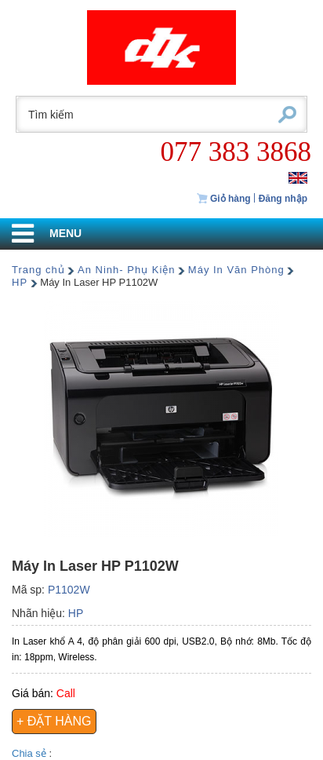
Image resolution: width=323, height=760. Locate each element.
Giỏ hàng (223, 198)
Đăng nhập (283, 198)
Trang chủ (38, 270)
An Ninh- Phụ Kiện (127, 270)
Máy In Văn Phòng (236, 270)
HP (19, 282)
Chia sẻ (30, 753)
